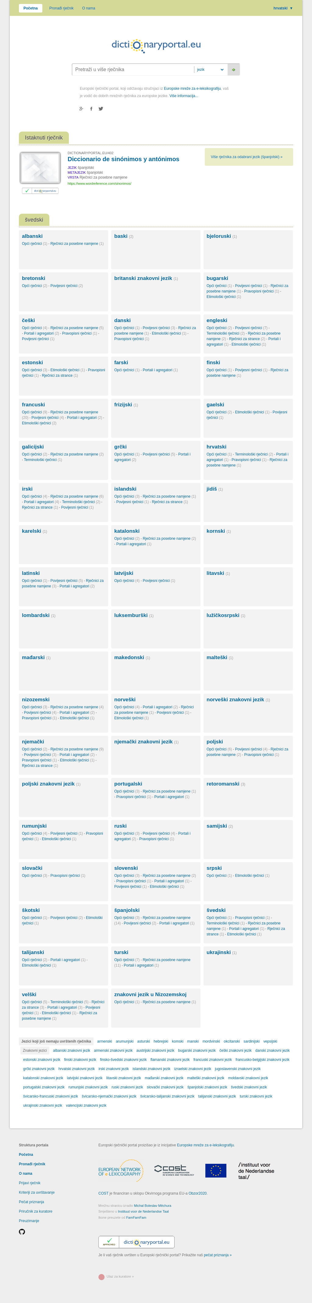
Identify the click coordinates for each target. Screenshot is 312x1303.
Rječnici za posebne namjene (77, 243)
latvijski (123, 573)
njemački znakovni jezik (146, 742)
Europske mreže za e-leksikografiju (192, 88)
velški (29, 994)
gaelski (215, 405)
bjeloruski (222, 236)
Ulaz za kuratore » (120, 1276)
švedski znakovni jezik (249, 1087)
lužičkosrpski (226, 615)
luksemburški (134, 615)
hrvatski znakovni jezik (76, 1069)
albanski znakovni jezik (71, 1050)
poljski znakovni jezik (51, 784)
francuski (33, 405)
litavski (218, 573)
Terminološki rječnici (226, 333)
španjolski (127, 910)
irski (27, 489)
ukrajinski (222, 952)
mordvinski (211, 1041)
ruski (120, 826)
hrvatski (283, 8)
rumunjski (34, 826)
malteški (220, 657)
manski (193, 1041)
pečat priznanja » (218, 1255)
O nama (88, 8)
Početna (30, 8)
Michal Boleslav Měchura (152, 1205)
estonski (32, 362)
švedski (216, 910)
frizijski (126, 405)
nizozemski (36, 699)
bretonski (33, 278)
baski (123, 236)
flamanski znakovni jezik (170, 1060)
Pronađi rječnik (61, 8)
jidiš (215, 489)
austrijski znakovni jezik (155, 1050)
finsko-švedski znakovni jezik (123, 1060)
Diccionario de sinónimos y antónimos (123, 159)
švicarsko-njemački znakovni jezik (109, 1096)
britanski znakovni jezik (146, 278)
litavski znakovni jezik (123, 1078)
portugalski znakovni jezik (44, 1087)
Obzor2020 (198, 1193)
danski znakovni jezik (272, 1050)
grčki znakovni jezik (39, 1069)
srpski (214, 868)
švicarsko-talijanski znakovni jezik (167, 1096)
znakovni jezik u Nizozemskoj (150, 994)
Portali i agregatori (41, 333)
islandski (125, 489)
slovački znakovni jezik (165, 1087)
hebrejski (161, 1041)
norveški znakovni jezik (238, 699)
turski (121, 952)
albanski (32, 236)
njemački (33, 742)
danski (122, 320)
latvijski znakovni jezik (85, 1078)
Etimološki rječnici (224, 297)
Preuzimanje (29, 1221)
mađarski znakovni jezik (164, 1078)
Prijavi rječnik (30, 1183)
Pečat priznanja (31, 1202)
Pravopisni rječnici (261, 291)
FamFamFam (136, 1217)
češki (28, 320)
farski (121, 362)
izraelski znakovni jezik (192, 1069)
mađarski (36, 657)
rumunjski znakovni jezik (88, 1087)
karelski (34, 531)
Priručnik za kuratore (35, 1211)
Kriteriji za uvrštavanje (37, 1192)
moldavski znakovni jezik (248, 1078)
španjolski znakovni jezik (207, 1087)
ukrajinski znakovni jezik (42, 1105)
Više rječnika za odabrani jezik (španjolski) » (246, 157)
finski (213, 362)
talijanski (33, 952)
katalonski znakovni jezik (43, 1078)
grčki (120, 447)
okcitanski (232, 1041)
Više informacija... (183, 96)
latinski (31, 573)
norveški (125, 699)
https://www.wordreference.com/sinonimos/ (99, 183)
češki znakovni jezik (235, 1050)
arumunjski (124, 1041)
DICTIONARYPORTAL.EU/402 (90, 153)
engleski (217, 320)
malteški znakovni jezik (205, 1078)
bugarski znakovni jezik (197, 1050)
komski (177, 1041)
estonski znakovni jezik (41, 1060)
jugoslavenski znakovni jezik (238, 1069)
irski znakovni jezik (113, 1069)
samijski (220, 826)
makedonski (132, 657)
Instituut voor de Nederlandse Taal (143, 1211)
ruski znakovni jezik (127, 1087)
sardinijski (251, 1041)
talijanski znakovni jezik (217, 1096)
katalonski (127, 531)
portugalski (128, 784)
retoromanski (226, 784)
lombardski (38, 615)
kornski (219, 531)
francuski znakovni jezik (212, 1060)
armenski (104, 1041)
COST (103, 1193)
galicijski (33, 447)
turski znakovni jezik (256, 1096)
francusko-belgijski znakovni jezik (262, 1060)
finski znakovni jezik (80, 1060)
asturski (143, 1041)
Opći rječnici (34, 243)
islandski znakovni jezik (151, 1069)
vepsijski (270, 1041)
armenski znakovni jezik (113, 1050)
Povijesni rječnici (66, 286)
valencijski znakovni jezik (86, 1105)
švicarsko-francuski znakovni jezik (50, 1096)
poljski (215, 742)
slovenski (126, 868)
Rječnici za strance (247, 339)
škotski (31, 910)
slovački (32, 868)
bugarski (217, 278)
